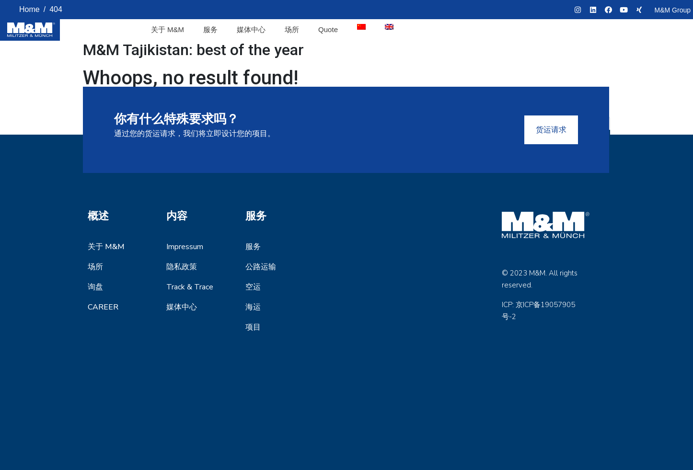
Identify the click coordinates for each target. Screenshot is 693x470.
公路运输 (260, 267)
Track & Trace (189, 287)
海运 (253, 307)
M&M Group (673, 10)
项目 (253, 327)
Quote (328, 29)
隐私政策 (181, 267)
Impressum (184, 246)
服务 (210, 29)
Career (103, 307)
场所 (292, 29)
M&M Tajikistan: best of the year (193, 50)
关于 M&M (167, 29)
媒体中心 (251, 29)
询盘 (95, 287)
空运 (253, 287)
